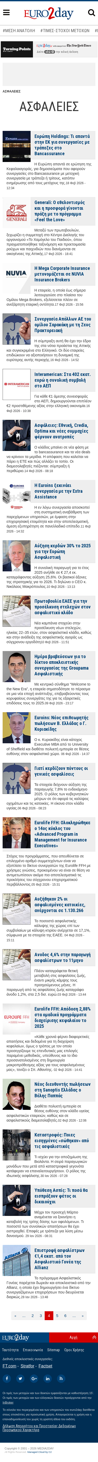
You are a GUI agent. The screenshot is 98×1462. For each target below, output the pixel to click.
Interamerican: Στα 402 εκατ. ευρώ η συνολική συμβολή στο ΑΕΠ (62, 380)
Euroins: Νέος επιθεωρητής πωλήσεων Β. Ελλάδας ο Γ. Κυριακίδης (61, 723)
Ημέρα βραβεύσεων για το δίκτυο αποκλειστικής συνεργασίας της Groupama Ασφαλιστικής (61, 665)
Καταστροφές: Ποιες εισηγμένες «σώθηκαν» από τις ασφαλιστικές (61, 1140)
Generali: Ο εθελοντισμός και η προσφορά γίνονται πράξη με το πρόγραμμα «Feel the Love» (59, 211)
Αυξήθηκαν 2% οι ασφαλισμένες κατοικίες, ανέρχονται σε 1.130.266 (59, 904)
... (24, 1315)
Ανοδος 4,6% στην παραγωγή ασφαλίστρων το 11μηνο (62, 957)
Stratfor (27, 1366)
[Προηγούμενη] (15, 1315)
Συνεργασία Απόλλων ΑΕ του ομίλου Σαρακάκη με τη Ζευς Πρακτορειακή (62, 324)
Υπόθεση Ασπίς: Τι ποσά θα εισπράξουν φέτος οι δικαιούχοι (61, 1195)
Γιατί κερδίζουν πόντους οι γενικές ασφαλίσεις (61, 771)
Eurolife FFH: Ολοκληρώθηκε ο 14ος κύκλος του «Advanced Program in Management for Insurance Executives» (62, 834)
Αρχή (73, 1337)
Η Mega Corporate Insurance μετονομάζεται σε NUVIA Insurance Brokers (62, 273)
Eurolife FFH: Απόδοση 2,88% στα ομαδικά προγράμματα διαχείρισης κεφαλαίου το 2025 (62, 1017)
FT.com (9, 1366)
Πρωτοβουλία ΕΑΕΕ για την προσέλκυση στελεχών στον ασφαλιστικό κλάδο (62, 606)
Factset (45, 1366)
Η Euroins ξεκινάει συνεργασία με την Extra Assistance (58, 491)
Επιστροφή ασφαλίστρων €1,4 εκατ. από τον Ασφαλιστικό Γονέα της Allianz (59, 1259)
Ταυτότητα (10, 1350)
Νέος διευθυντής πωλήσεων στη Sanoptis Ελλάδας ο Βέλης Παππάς (62, 1089)
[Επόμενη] (83, 1315)
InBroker (8, 1402)
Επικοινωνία (33, 1350)
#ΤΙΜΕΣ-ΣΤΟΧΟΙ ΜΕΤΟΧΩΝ (64, 30)
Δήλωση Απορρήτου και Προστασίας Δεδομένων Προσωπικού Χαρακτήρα (39, 1428)
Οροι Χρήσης (74, 1350)
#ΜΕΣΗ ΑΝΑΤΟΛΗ (19, 30)
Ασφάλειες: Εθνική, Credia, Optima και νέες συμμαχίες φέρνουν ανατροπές (61, 430)
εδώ (49, 52)
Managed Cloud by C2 (39, 1452)
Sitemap (53, 1350)
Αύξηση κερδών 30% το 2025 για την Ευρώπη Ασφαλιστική (62, 551)
